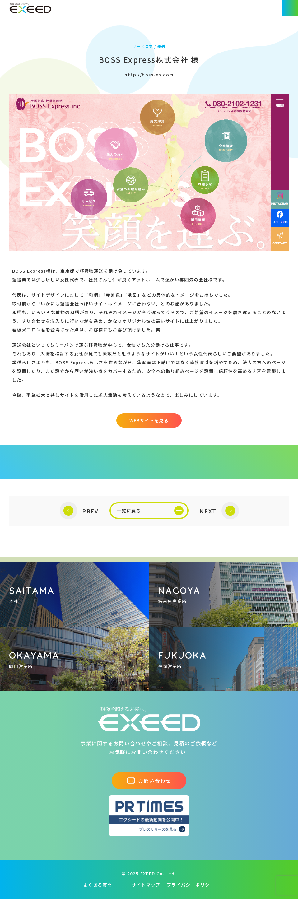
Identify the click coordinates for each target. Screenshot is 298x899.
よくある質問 (97, 885)
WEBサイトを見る (149, 420)
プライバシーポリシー (191, 885)
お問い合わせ (149, 780)
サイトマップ (146, 885)
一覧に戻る (150, 510)
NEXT (219, 510)
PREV (79, 510)
